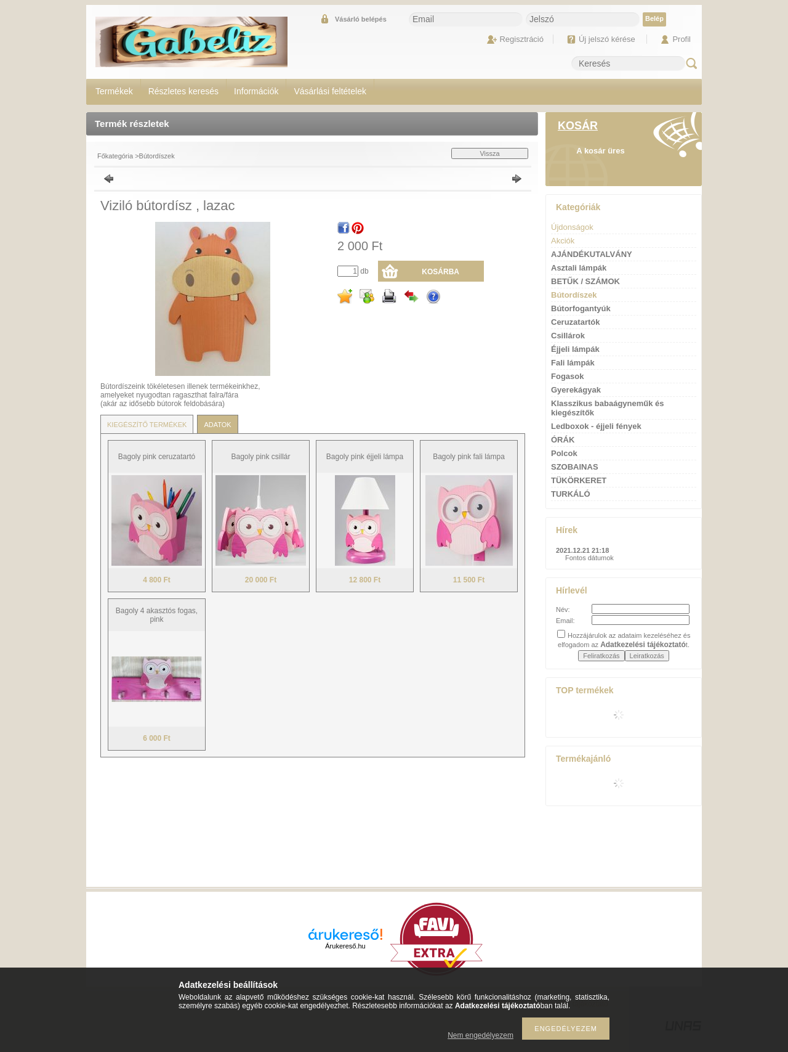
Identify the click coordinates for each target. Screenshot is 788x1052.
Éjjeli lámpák (575, 349)
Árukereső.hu (345, 946)
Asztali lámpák (578, 267)
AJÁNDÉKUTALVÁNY (591, 254)
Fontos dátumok (589, 557)
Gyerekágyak (576, 389)
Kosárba (440, 271)
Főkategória (115, 156)
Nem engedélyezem (480, 1035)
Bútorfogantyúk (581, 308)
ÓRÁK (562, 439)
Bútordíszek (157, 156)
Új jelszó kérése (607, 39)
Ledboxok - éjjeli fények (596, 426)
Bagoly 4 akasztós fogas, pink (157, 615)
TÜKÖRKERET (578, 480)
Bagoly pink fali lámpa (469, 456)
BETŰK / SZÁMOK (585, 281)
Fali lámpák (573, 362)
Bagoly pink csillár (260, 456)
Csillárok (568, 335)
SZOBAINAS (574, 466)
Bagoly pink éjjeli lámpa (364, 456)
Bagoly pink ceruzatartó (156, 456)
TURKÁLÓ (570, 494)
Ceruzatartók (575, 322)
